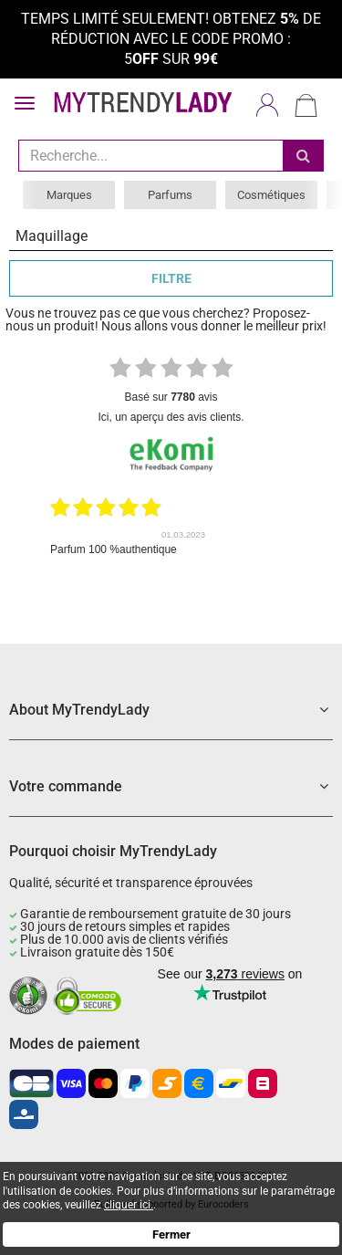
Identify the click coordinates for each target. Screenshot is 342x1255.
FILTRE (171, 278)
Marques (69, 195)
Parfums (170, 195)
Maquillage (52, 236)
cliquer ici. (128, 1204)
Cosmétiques (271, 195)
